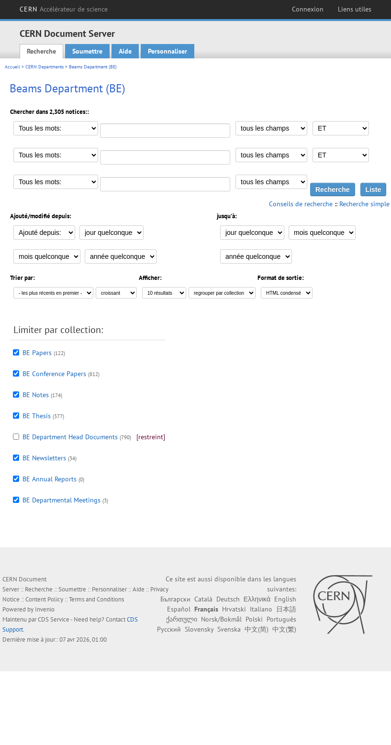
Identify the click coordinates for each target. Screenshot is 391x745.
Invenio (45, 609)
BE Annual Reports (49, 479)
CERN (64, 9)
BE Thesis (36, 415)
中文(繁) (284, 629)
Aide (125, 51)
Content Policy (44, 599)
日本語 (286, 609)
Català (203, 599)
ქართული (181, 619)
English (285, 599)
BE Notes (35, 394)
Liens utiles (354, 9)
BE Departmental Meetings (61, 500)
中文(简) (256, 629)
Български (175, 599)
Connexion (308, 9)
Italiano (261, 609)
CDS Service (53, 619)
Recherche (41, 51)
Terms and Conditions (96, 599)
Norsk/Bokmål (221, 619)
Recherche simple (364, 204)
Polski (254, 619)
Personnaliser (167, 51)
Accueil (12, 67)
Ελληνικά (257, 599)
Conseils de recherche (301, 204)
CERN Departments (44, 67)
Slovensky (199, 629)
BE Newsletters (44, 458)
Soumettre (87, 51)
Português (281, 619)
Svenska (229, 629)
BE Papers (37, 352)
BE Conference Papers (54, 373)
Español (178, 609)
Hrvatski (234, 609)
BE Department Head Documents (70, 437)
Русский (169, 629)
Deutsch (228, 599)
